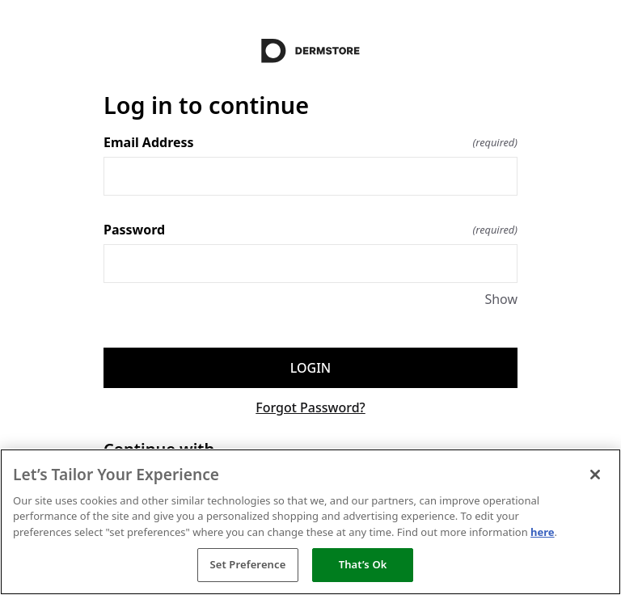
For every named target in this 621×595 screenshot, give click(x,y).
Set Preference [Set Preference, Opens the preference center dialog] (247, 564)
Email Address (311, 142)
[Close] (595, 474)
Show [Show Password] (501, 299)
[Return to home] (311, 51)
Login (310, 368)
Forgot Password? (310, 407)
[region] (310, 522)
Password (311, 230)
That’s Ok (363, 564)
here (542, 532)
